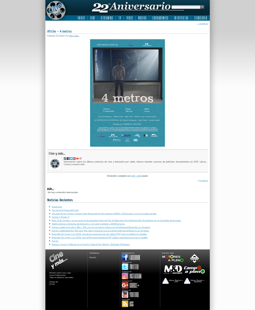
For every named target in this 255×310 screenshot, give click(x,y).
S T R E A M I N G (107, 17)
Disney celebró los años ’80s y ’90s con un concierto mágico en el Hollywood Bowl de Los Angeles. (101, 227)
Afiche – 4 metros (59, 31)
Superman (57, 206)
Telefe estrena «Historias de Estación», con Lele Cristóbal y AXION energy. (88, 224)
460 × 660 (136, 176)
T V (120, 17)
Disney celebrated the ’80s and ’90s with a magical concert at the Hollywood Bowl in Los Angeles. (100, 230)
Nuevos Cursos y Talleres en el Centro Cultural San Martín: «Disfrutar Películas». (91, 244)
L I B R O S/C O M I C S (160, 17)
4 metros (202, 23)
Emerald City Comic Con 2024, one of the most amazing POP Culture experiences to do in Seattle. (100, 237)
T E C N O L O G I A (200, 17)
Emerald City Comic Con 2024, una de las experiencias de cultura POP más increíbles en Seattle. (99, 234)
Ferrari (55, 241)
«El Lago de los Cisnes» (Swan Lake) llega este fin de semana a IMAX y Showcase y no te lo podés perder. (104, 213)
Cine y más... (74, 36)
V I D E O (130, 17)
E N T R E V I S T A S (181, 17)
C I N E (92, 17)
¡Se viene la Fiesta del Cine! (65, 210)
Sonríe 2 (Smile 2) (60, 217)
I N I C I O (81, 17)
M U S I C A (142, 17)
